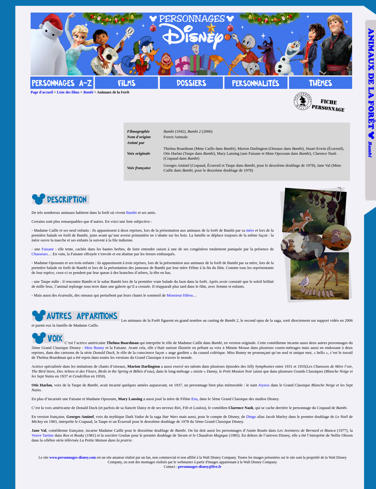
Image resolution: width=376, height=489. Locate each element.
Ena (194, 398)
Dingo (251, 416)
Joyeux (264, 385)
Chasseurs (40, 254)
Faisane (48, 249)
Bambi (88, 92)
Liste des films (68, 92)
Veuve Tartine (43, 435)
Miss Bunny (94, 347)
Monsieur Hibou (180, 295)
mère (250, 230)
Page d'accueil (42, 92)
